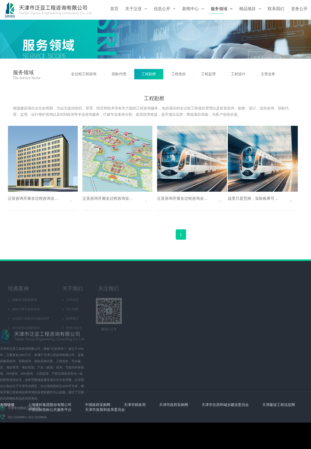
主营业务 (268, 74)
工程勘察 (149, 74)
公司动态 (28, 300)
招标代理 (119, 74)
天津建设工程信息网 (278, 405)
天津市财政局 (135, 405)
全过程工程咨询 (83, 74)
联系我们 (28, 318)
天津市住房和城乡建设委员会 (225, 405)
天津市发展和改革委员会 (105, 410)
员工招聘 (28, 309)
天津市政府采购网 (173, 405)
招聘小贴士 (30, 328)
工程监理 (208, 74)
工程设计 (238, 74)
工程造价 (178, 74)
